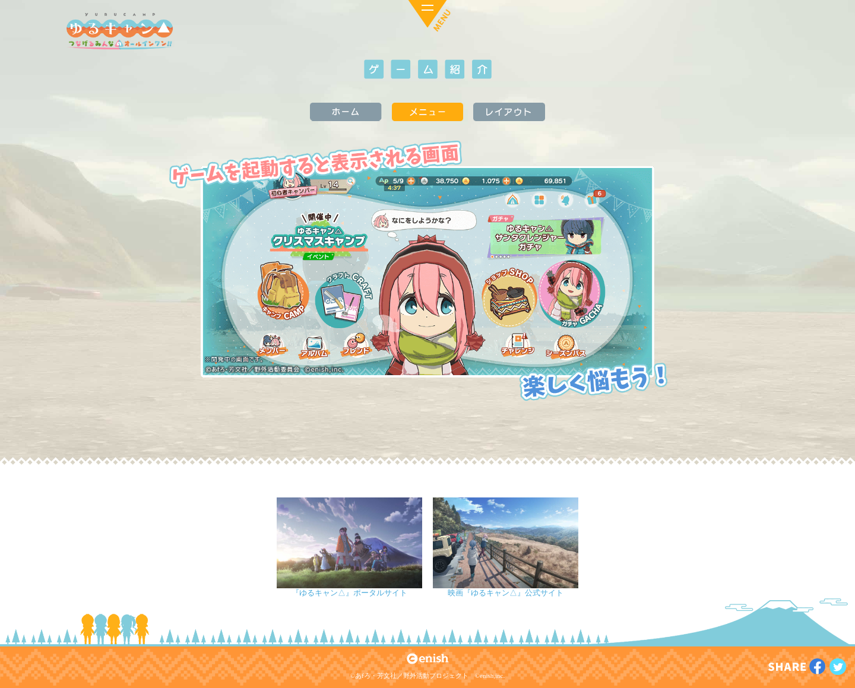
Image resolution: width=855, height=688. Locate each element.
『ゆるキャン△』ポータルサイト (349, 592)
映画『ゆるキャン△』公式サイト (505, 592)
